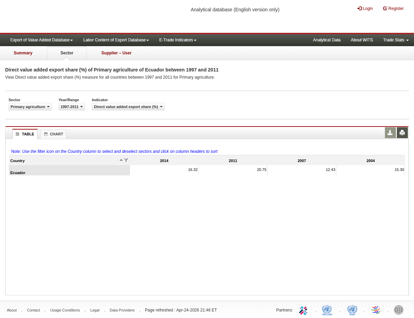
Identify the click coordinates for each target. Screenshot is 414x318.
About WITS (362, 40)
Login (365, 8)
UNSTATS (352, 309)
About (12, 310)
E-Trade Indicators (177, 40)
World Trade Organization (376, 309)
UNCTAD (328, 309)
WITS (68, 17)
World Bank (400, 309)
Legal (95, 310)
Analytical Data (326, 40)
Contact (33, 310)
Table (24, 134)
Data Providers (122, 310)
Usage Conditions (65, 310)
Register (393, 8)
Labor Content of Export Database (116, 40)
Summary (23, 53)
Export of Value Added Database (41, 40)
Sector (67, 53)
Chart (52, 134)
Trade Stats (396, 40)
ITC (304, 309)
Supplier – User (116, 53)
